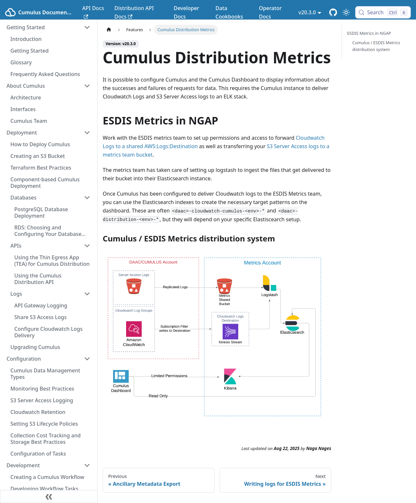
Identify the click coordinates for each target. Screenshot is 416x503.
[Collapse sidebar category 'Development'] (87, 465)
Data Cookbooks (229, 12)
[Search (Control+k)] (383, 12)
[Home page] (109, 30)
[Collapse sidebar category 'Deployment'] (87, 132)
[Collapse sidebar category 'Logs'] (87, 294)
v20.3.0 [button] (307, 12)
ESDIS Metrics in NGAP (369, 33)
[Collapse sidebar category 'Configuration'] (87, 359)
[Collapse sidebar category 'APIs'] (87, 245)
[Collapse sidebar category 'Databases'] (87, 197)
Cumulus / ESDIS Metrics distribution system (376, 46)
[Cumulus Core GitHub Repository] (333, 12)
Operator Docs (270, 12)
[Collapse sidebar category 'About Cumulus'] (87, 86)
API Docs (93, 12)
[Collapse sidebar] (49, 496)
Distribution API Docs (134, 12)
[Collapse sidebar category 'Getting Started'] (87, 27)
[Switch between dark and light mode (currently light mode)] (346, 12)
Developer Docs (186, 12)
